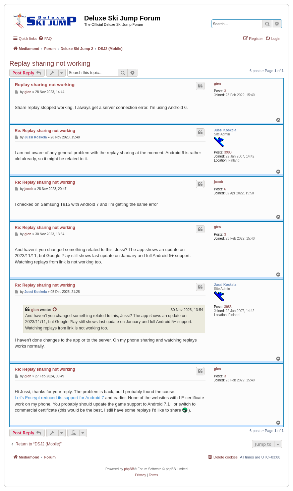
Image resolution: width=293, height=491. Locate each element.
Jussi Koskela (225, 130)
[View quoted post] (55, 310)
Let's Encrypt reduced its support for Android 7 (59, 397)
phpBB (129, 469)
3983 (228, 152)
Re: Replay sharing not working (45, 130)
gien (217, 83)
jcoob (218, 182)
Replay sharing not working (49, 63)
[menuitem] (45, 39)
